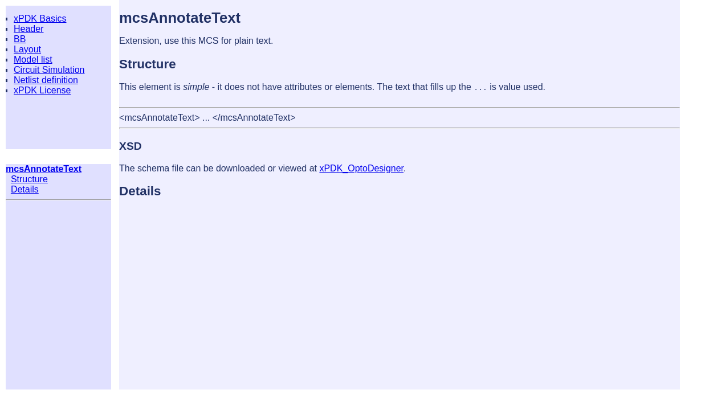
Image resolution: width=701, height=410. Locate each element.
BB (20, 39)
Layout (27, 49)
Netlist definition (46, 80)
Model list (33, 59)
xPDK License (42, 90)
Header (28, 29)
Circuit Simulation (49, 70)
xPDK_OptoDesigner (361, 168)
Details (25, 189)
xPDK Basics (40, 18)
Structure (29, 179)
